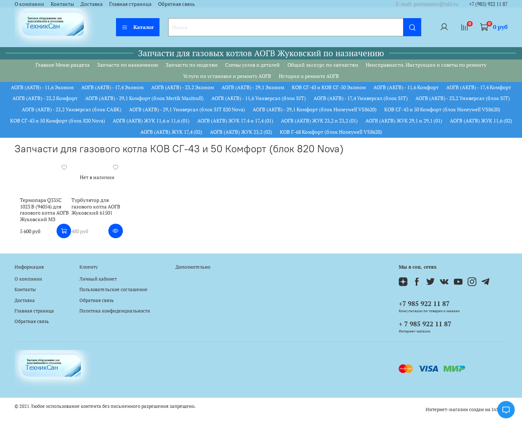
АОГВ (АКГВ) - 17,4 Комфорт (478, 87)
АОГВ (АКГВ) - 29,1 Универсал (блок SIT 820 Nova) (187, 109)
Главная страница (130, 3)
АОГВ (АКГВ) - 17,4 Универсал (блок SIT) (361, 98)
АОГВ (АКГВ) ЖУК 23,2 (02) (241, 131)
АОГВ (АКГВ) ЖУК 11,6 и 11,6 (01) (151, 120)
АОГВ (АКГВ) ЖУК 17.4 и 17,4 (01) (235, 120)
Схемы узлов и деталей (252, 64)
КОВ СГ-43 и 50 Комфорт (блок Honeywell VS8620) (442, 109)
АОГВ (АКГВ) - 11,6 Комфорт (406, 87)
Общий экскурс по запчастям (322, 64)
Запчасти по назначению (127, 64)
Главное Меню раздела (63, 64)
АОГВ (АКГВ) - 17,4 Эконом (112, 87)
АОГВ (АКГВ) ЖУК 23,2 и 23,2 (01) (319, 120)
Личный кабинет (98, 279)
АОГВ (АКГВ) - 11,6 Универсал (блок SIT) (258, 98)
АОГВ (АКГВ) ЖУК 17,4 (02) (171, 131)
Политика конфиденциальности (114, 311)
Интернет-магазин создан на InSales (467, 409)
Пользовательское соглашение (113, 289)
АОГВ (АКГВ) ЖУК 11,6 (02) (481, 120)
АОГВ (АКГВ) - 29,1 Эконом (252, 87)
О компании (29, 3)
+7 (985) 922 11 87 (488, 3)
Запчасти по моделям (192, 64)
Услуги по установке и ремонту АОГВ (227, 76)
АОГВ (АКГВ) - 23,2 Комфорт (45, 98)
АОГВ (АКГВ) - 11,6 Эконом (42, 87)
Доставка (91, 3)
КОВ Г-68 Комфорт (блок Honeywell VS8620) (331, 131)
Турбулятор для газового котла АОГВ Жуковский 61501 (93, 208)
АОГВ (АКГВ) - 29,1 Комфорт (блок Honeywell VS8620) (315, 109)
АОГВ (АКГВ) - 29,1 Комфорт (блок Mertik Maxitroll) (144, 98)
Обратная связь (176, 3)
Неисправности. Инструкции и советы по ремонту (426, 64)
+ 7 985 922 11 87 (425, 323)
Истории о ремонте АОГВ (309, 76)
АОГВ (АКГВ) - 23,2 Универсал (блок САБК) (71, 109)
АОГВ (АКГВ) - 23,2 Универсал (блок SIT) (462, 98)
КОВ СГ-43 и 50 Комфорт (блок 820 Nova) (57, 120)
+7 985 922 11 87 (424, 303)
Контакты (62, 3)
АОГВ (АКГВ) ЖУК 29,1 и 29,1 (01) (403, 120)
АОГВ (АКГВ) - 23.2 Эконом (182, 87)
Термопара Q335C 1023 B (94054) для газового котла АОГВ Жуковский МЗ (40, 212)
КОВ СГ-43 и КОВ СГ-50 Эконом (329, 87)
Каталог (137, 27)
